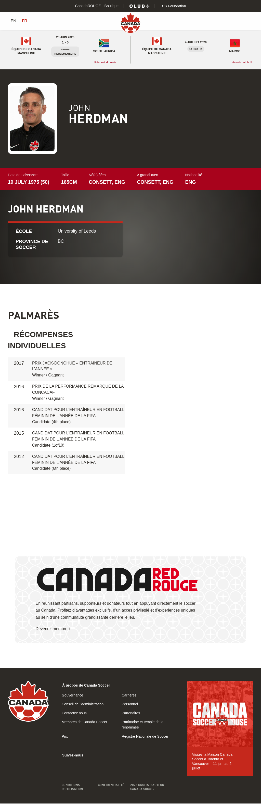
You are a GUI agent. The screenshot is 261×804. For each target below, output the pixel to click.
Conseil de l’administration (82, 705)
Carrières (129, 696)
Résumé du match (106, 62)
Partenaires (131, 713)
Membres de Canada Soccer (84, 722)
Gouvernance (72, 696)
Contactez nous (74, 713)
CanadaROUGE (88, 6)
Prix (65, 737)
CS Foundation (173, 6)
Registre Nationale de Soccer (145, 737)
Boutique (112, 6)
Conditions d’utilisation (72, 787)
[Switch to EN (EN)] (13, 21)
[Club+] (139, 6)
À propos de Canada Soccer (86, 686)
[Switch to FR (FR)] (24, 21)
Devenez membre (52, 629)
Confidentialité (111, 785)
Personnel (130, 705)
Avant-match (240, 62)
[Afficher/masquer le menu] (250, 20)
